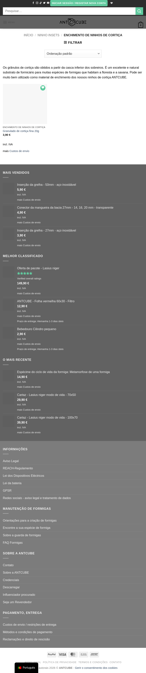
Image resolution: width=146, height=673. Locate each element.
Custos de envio (19, 151)
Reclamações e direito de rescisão (26, 639)
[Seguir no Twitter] (44, 3)
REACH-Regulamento (18, 468)
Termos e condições (93, 662)
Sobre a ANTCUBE (16, 572)
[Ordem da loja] (73, 53)
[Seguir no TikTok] (40, 3)
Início (28, 35)
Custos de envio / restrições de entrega (29, 624)
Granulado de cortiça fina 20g (21, 131)
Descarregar (11, 587)
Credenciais (11, 580)
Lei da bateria (12, 483)
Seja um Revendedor (17, 602)
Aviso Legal (11, 461)
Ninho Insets (48, 35)
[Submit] (139, 11)
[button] (78, 3)
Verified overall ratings (29, 278)
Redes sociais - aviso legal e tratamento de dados (37, 498)
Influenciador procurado (19, 594)
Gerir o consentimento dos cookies (96, 667)
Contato (8, 565)
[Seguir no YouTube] (48, 3)
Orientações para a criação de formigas (30, 520)
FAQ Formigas (13, 542)
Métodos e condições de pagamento (27, 632)
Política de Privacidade (60, 662)
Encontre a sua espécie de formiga (26, 527)
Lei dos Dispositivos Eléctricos (23, 475)
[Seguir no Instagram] (37, 3)
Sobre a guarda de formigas (22, 535)
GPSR (7, 490)
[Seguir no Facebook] (33, 3)
